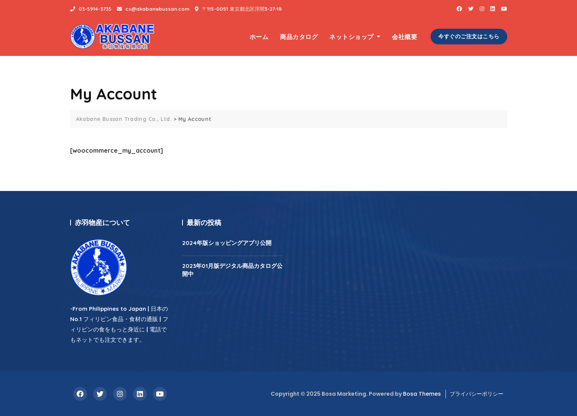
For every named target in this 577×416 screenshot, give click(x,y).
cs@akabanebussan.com (153, 9)
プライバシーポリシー (476, 394)
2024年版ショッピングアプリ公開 (226, 242)
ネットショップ (351, 37)
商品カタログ (299, 37)
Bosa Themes (422, 394)
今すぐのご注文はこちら (469, 36)
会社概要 (404, 37)
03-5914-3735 (91, 9)
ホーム (259, 37)
